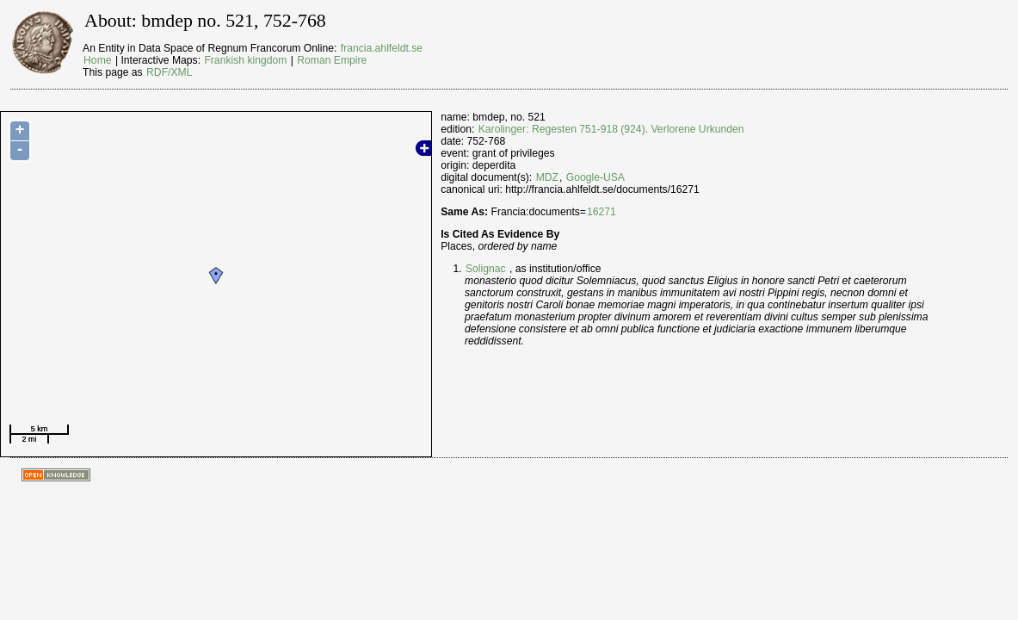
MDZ (547, 177)
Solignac (486, 269)
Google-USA (595, 177)
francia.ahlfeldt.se (382, 48)
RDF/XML (169, 72)
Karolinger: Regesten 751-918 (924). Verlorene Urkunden (611, 129)
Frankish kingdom (245, 60)
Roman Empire (332, 60)
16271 (601, 212)
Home (97, 60)
